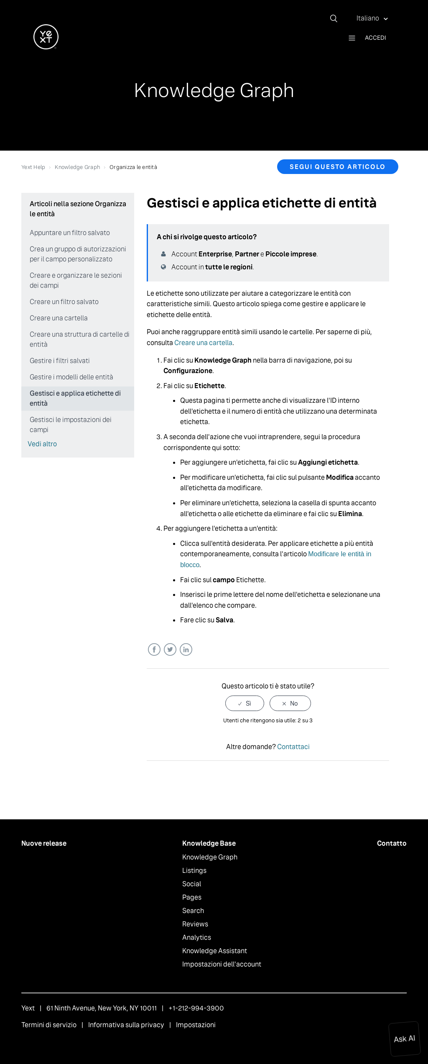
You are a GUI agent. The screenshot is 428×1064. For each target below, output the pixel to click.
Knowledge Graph (77, 167)
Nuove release (43, 843)
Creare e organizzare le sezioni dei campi (76, 280)
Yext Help (33, 167)
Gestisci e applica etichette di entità (75, 398)
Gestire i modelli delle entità (71, 377)
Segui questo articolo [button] (338, 167)
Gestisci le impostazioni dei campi (71, 424)
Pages (191, 897)
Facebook (154, 649)
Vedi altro (42, 444)
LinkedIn (185, 649)
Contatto (392, 843)
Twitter (170, 649)
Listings (194, 870)
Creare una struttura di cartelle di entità (80, 339)
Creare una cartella (59, 318)
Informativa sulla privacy (126, 1025)
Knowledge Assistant (214, 950)
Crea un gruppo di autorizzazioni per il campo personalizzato (78, 254)
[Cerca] (337, 18)
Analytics (196, 937)
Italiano (368, 18)
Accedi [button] (375, 37)
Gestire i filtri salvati (60, 360)
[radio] (244, 703)
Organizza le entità (133, 167)
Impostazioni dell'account (221, 964)
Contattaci (293, 746)
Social (191, 884)
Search (193, 910)
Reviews (195, 924)
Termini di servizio (48, 1025)
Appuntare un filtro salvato (70, 232)
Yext (28, 1008)
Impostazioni (196, 1025)
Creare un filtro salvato (64, 301)
